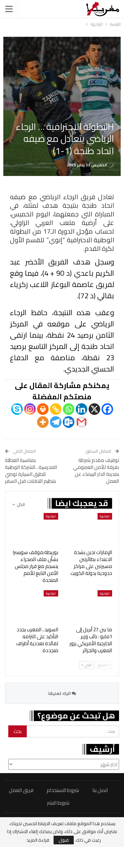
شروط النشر (58, 803)
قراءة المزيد (37, 840)
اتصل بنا (100, 790)
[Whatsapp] (68, 409)
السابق (103, 665)
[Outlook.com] (68, 422)
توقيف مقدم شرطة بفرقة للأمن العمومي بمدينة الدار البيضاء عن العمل (96, 470)
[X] (94, 409)
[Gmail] (81, 422)
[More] (43, 422)
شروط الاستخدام (63, 790)
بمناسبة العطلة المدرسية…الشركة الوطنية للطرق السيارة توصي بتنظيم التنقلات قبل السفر (31, 470)
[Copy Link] (56, 409)
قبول (64, 840)
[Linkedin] (81, 409)
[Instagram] (30, 409)
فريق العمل (21, 790)
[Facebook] (107, 409)
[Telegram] (56, 422)
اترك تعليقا (62, 693)
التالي (86, 665)
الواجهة (105, 516)
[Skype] (17, 409)
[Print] (43, 409)
